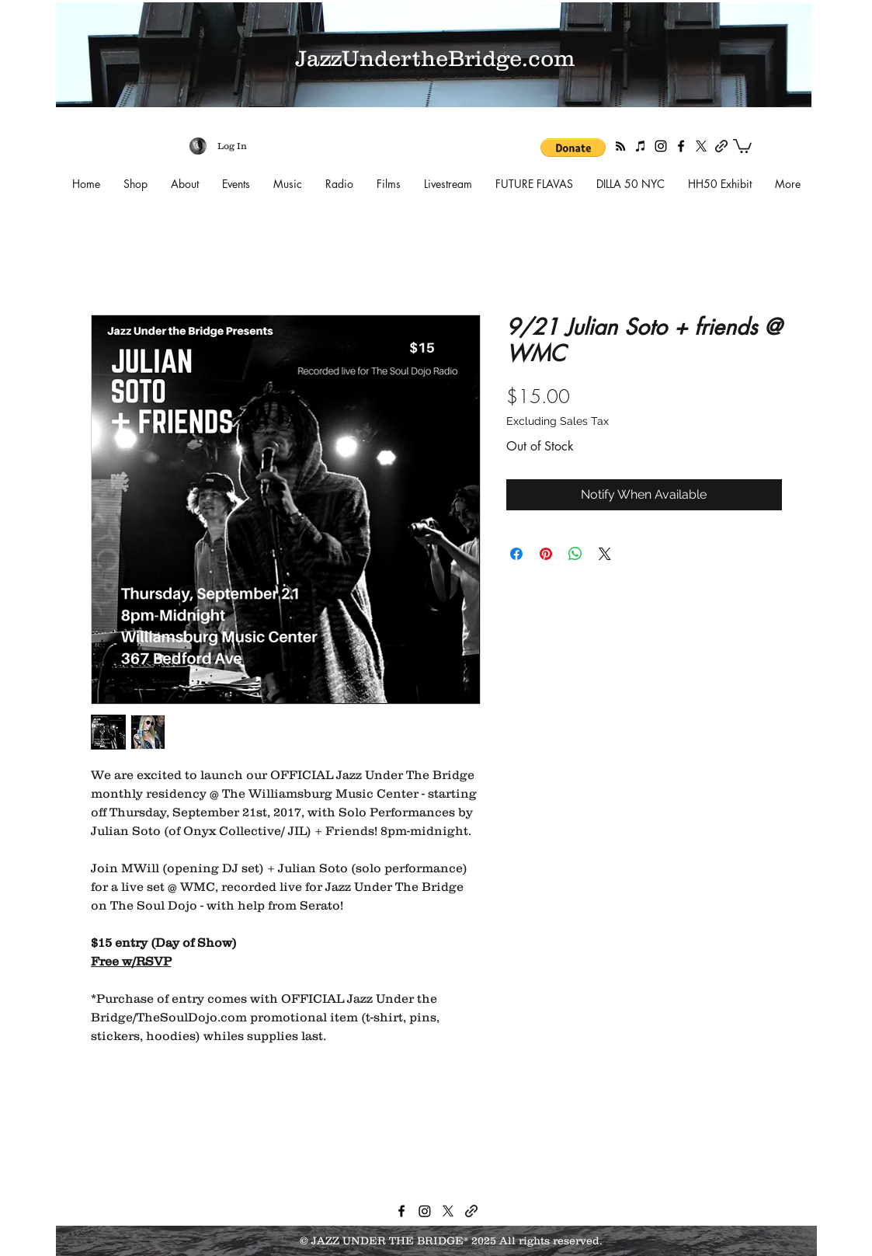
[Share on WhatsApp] (575, 553)
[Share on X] (605, 553)
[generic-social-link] (721, 146)
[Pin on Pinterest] (546, 553)
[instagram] (661, 146)
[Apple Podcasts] (640, 146)
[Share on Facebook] (516, 553)
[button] (573, 147)
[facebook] (681, 146)
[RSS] (620, 146)
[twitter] (701, 146)
